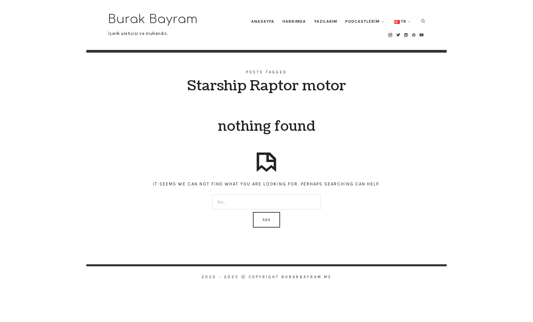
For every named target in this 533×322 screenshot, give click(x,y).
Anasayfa (262, 21)
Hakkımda (294, 21)
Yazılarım (325, 21)
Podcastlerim (362, 21)
